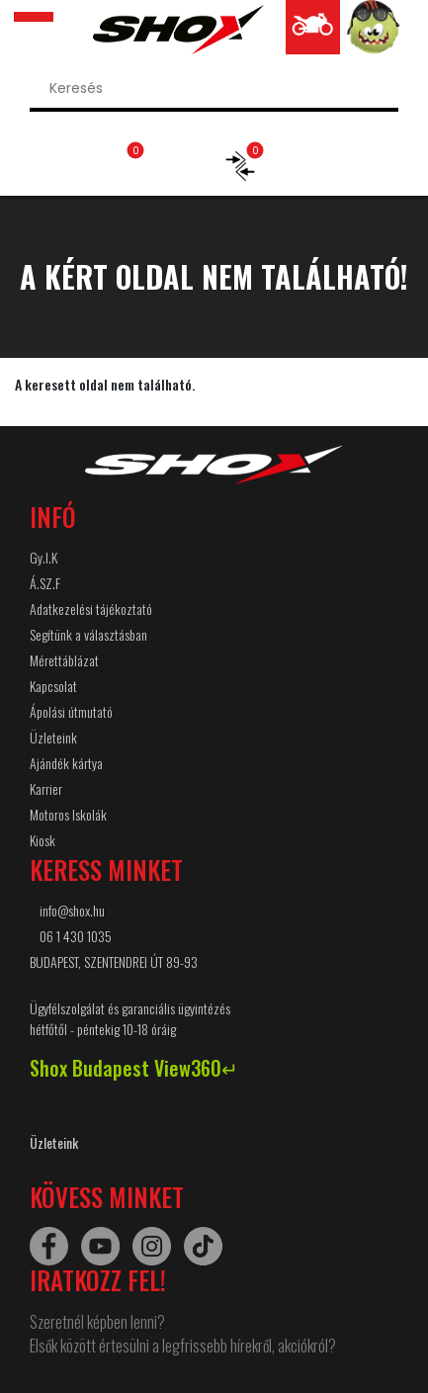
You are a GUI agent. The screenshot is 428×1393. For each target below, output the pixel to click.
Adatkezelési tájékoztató (91, 608)
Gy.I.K (43, 557)
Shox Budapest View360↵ (134, 1068)
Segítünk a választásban (88, 634)
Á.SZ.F (45, 582)
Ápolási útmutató (71, 711)
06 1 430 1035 (76, 935)
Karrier (46, 788)
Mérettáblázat (64, 660)
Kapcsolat (53, 685)
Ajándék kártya (66, 762)
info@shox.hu (72, 910)
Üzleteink (53, 737)
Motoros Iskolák (68, 814)
